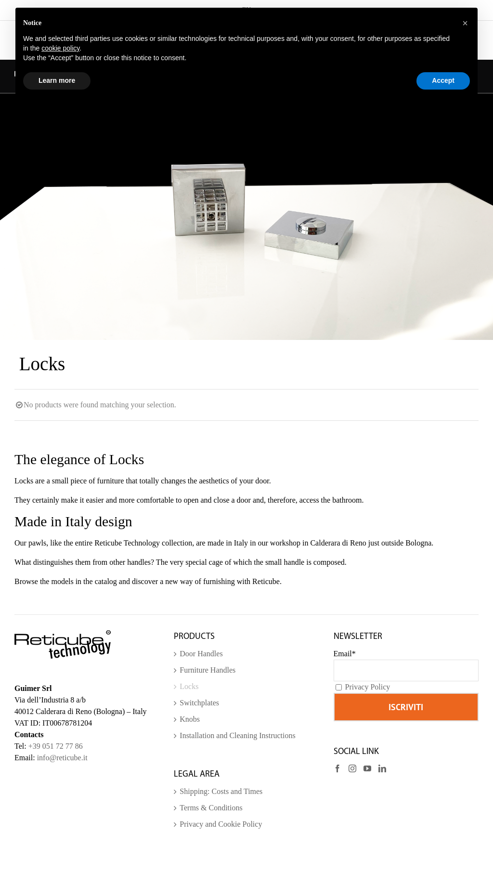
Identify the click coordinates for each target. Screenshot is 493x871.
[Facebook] (337, 768)
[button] (465, 23)
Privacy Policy (367, 687)
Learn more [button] (57, 80)
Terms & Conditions (211, 808)
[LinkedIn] (382, 768)
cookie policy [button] (60, 48)
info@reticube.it (62, 758)
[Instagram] (352, 768)
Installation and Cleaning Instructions (237, 735)
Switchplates (199, 703)
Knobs (190, 719)
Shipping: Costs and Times (221, 791)
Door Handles (201, 654)
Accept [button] (443, 80)
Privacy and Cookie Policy (221, 824)
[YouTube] (367, 768)
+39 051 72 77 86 (55, 746)
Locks (189, 686)
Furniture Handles (207, 670)
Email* (345, 654)
